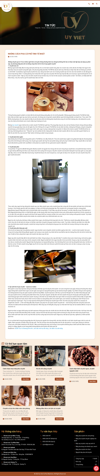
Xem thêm (26, 379)
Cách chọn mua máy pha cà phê (14, 369)
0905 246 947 (47, 435)
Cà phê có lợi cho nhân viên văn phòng (16, 408)
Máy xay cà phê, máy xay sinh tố (84, 443)
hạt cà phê (15, 125)
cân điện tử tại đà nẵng (56, 328)
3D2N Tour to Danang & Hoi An (24, 328)
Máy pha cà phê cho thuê (82, 449)
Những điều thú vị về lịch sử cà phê (48, 408)
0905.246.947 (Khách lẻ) (50, 438)
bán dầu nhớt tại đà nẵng (41, 328)
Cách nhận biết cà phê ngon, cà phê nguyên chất (82, 370)
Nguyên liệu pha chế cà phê (83, 452)
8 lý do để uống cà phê (44, 369)
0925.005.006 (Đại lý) (49, 441)
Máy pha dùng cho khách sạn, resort (85, 446)
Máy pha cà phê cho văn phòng (84, 435)
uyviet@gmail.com (48, 444)
